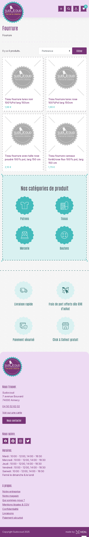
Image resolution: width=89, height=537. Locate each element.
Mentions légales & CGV (15, 504)
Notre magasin (10, 495)
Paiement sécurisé (12, 517)
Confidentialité (10, 508)
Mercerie (24, 238)
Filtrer (79, 50)
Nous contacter (14, 420)
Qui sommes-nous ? (13, 500)
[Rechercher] (68, 9)
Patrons (24, 208)
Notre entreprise (11, 491)
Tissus (64, 208)
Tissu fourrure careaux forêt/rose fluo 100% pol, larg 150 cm (65, 159)
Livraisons (8, 513)
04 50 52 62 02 (11, 406)
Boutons (64, 238)
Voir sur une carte (12, 412)
